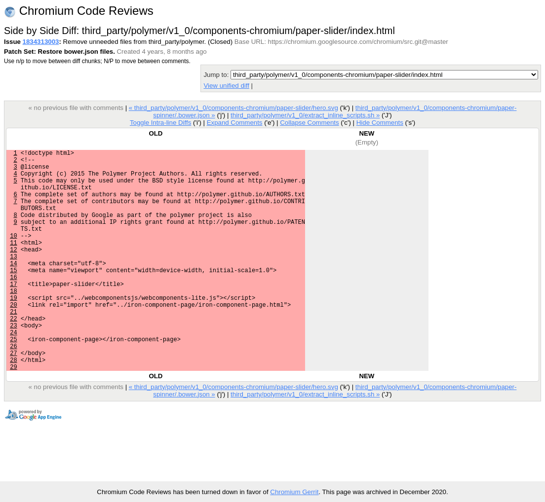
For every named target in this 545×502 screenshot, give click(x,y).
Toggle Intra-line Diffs (160, 122)
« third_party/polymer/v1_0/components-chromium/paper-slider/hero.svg (233, 107)
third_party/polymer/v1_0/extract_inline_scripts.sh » (305, 115)
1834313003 (41, 41)
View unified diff (226, 85)
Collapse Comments (309, 122)
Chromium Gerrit (294, 492)
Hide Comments (379, 122)
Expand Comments (235, 122)
